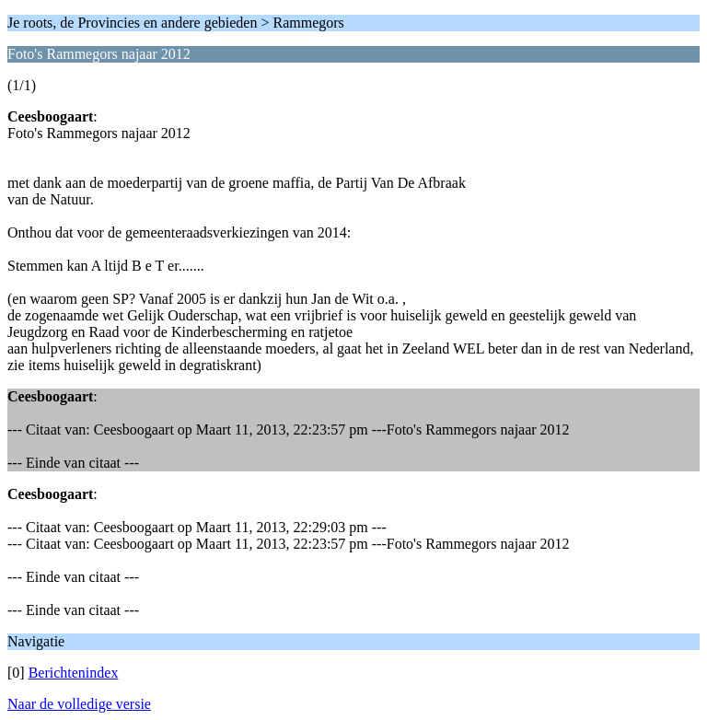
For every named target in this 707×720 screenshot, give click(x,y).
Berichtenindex (74, 672)
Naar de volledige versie (79, 704)
